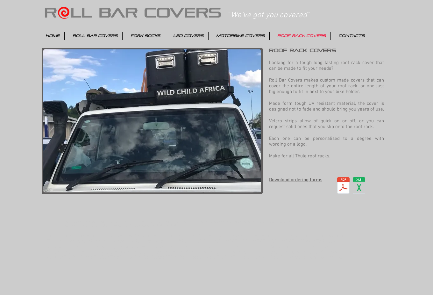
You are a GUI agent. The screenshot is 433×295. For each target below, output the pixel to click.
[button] (152, 121)
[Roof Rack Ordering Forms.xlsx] (359, 186)
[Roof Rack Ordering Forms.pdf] (343, 186)
